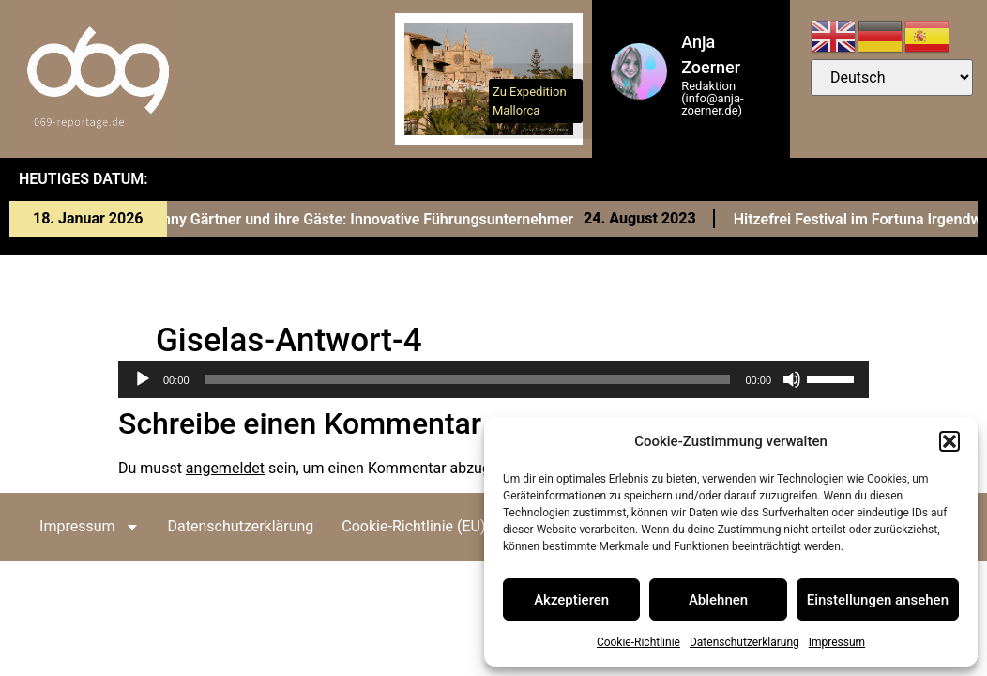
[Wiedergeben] (142, 379)
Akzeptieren (571, 600)
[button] (949, 441)
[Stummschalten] (791, 379)
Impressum (837, 642)
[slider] (468, 379)
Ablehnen (718, 600)
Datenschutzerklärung (744, 642)
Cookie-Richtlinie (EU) (413, 526)
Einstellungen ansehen (878, 600)
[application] (493, 379)
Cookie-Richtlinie (638, 642)
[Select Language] (892, 77)
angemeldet (225, 468)
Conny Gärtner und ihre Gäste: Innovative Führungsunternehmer (366, 219)
